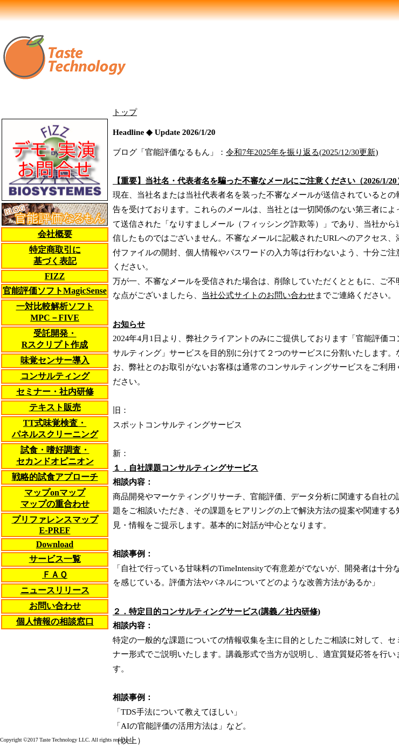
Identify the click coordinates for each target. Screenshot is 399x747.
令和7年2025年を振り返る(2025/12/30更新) (302, 152)
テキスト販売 (55, 407)
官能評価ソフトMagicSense (55, 290)
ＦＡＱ (54, 574)
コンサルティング (55, 376)
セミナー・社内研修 (55, 391)
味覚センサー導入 (55, 360)
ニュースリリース (55, 590)
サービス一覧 (55, 558)
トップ (125, 112)
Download (54, 544)
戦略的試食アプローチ (55, 476)
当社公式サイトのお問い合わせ (258, 295)
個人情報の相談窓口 (55, 621)
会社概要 (55, 234)
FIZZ (55, 276)
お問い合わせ (55, 605)
